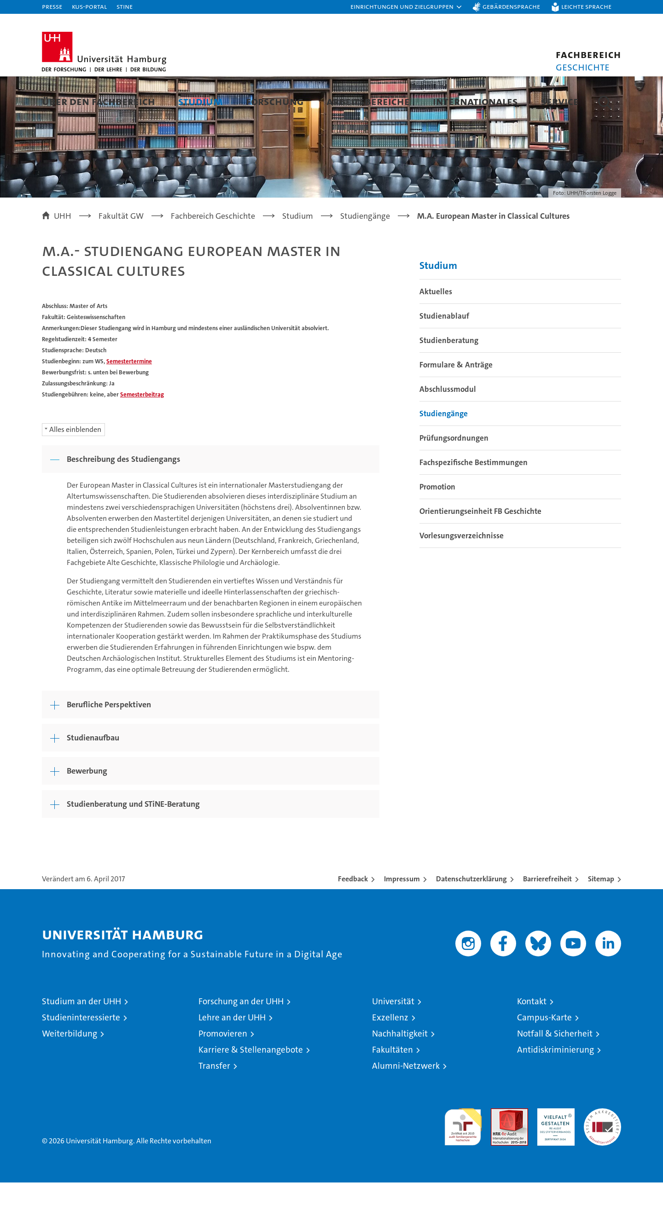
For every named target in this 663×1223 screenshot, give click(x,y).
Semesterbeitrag (142, 435)
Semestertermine (129, 402)
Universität (393, 1042)
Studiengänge (443, 454)
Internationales (475, 101)
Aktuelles (435, 332)
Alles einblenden (75, 470)
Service (560, 101)
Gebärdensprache (511, 6)
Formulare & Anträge (456, 405)
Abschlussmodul (447, 430)
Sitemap (601, 919)
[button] (406, 7)
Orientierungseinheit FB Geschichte (480, 552)
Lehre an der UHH (232, 1058)
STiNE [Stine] (124, 6)
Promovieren (222, 1074)
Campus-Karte (544, 1058)
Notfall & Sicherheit (555, 1074)
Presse (52, 6)
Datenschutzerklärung (471, 919)
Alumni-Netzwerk (406, 1106)
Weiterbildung (69, 1074)
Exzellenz (390, 1058)
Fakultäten (392, 1090)
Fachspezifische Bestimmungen (473, 503)
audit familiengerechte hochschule (463, 1163)
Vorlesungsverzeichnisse (461, 576)
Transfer (214, 1106)
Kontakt (532, 1042)
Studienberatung (448, 381)
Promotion (437, 527)
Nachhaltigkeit (400, 1074)
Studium (200, 101)
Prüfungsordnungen (454, 478)
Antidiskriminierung (555, 1090)
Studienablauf (444, 356)
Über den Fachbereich (98, 101)
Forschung (274, 101)
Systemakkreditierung (602, 1154)
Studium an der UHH (81, 1042)
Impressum (402, 919)
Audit (499, 1154)
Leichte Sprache (586, 6)
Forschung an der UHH (241, 1042)
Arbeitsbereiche (368, 101)
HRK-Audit (553, 1154)
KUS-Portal (89, 6)
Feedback (353, 919)
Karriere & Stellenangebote (250, 1090)
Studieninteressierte (81, 1058)
